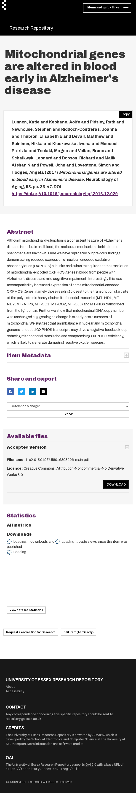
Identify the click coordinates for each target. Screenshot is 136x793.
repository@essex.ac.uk (23, 719)
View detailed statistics (26, 610)
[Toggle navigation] (107, 8)
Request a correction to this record (31, 632)
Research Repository (31, 28)
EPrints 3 (98, 735)
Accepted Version (27, 447)
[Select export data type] (68, 406)
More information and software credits (55, 744)
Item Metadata (29, 355)
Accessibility (15, 691)
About (10, 686)
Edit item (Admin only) (78, 632)
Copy (124, 113)
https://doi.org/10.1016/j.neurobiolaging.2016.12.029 (65, 194)
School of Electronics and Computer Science (64, 739)
